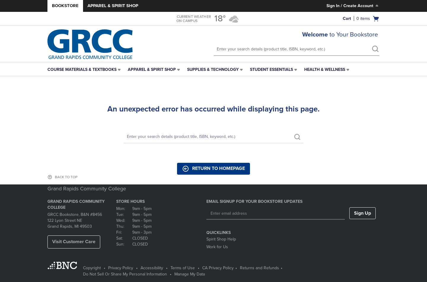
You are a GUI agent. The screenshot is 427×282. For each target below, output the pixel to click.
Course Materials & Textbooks (82, 69)
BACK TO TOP (66, 177)
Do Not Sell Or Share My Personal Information (125, 274)
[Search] (213, 136)
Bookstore (65, 5)
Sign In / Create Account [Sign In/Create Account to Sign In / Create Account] (353, 5)
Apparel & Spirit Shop (112, 5)
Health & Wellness (324, 69)
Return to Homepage (213, 168)
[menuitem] (84, 69)
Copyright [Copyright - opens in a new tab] (92, 267)
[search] (375, 49)
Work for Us (217, 246)
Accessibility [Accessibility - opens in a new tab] (152, 267)
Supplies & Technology (213, 69)
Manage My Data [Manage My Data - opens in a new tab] (189, 274)
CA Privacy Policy (218, 267)
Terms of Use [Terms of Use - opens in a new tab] (183, 267)
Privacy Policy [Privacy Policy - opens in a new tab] (120, 267)
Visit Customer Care (73, 242)
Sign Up (362, 213)
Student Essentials (271, 69)
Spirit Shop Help (221, 239)
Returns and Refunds (259, 267)
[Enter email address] (275, 213)
